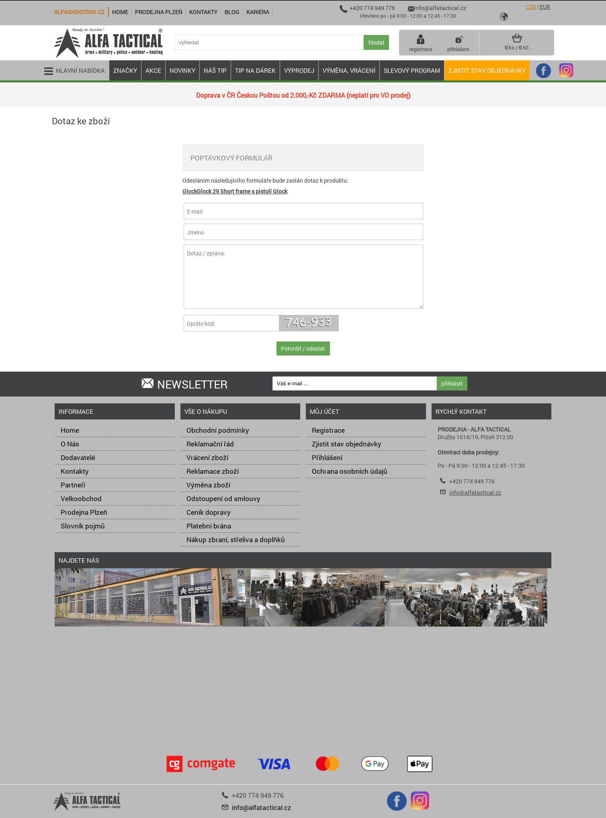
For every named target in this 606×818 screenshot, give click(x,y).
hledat (377, 42)
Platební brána (208, 525)
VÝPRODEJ (299, 70)
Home (70, 430)
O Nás (70, 443)
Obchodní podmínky (217, 430)
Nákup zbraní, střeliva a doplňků (235, 539)
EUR (545, 6)
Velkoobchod (81, 498)
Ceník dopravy (208, 512)
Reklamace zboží (212, 471)
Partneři (73, 484)
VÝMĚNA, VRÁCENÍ (349, 70)
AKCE (153, 70)
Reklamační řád (210, 443)
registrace (420, 42)
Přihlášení (327, 457)
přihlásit (452, 383)
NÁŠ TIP (215, 70)
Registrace (328, 430)
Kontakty (75, 471)
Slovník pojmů (83, 525)
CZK (531, 6)
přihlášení (458, 42)
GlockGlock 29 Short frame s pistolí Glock (234, 191)
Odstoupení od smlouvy (223, 498)
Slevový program (412, 70)
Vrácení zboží (207, 457)
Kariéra (257, 12)
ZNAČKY (125, 70)
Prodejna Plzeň (84, 512)
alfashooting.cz (79, 12)
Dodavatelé (78, 457)
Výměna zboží (208, 484)
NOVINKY (182, 70)
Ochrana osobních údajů (349, 471)
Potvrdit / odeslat (303, 348)
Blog (232, 12)
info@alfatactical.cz (475, 492)
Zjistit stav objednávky (487, 70)
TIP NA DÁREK (255, 70)
